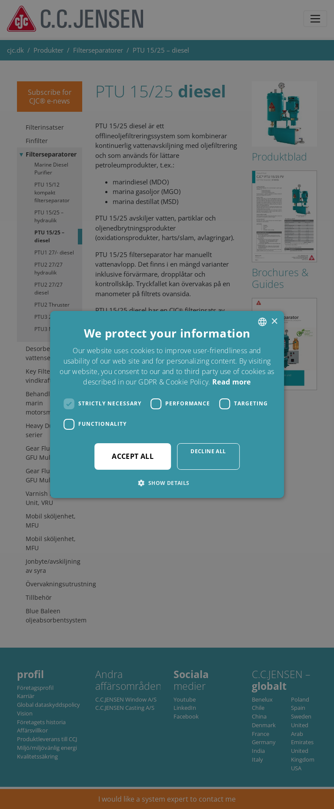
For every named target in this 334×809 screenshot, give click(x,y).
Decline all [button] (208, 451)
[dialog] (167, 404)
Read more (231, 382)
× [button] (274, 321)
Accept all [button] (133, 456)
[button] (166, 482)
